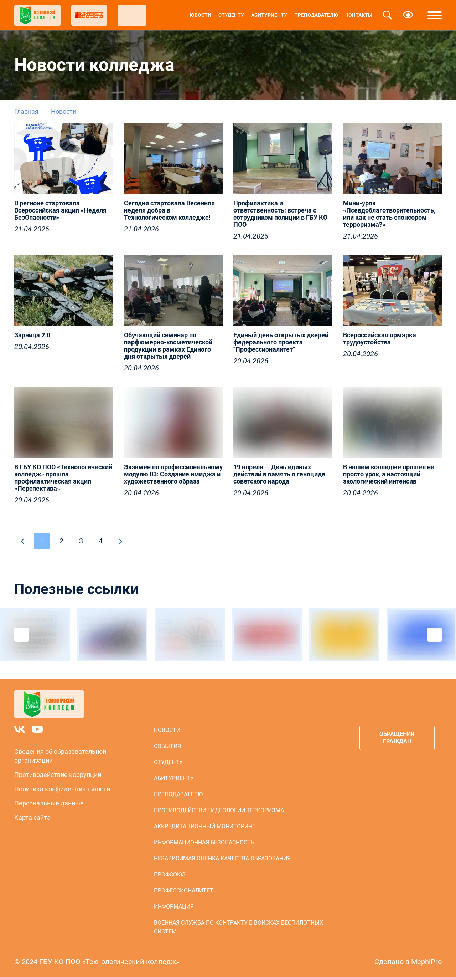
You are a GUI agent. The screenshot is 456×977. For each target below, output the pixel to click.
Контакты (358, 15)
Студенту (231, 15)
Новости (199, 15)
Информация (174, 906)
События (167, 746)
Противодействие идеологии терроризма (219, 810)
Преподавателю (316, 15)
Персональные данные (49, 803)
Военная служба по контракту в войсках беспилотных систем (238, 927)
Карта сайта (32, 817)
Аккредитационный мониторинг (204, 826)
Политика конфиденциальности (62, 789)
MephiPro (426, 961)
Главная (26, 111)
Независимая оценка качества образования (222, 858)
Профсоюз (170, 874)
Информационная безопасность (204, 842)
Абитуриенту (269, 15)
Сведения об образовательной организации (60, 756)
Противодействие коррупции (57, 774)
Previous (21, 635)
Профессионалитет (183, 890)
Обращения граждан (396, 738)
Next (435, 635)
